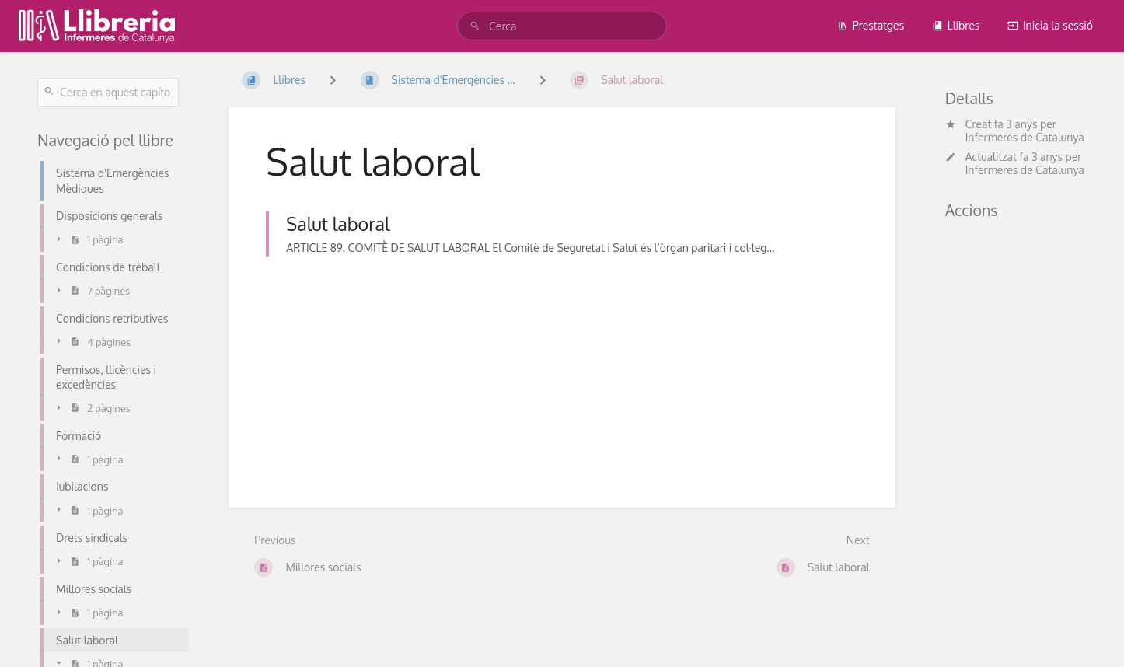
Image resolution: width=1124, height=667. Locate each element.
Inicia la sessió (1050, 25)
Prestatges (870, 25)
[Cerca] (477, 26)
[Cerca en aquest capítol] (108, 92)
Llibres (956, 25)
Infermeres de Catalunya (1024, 137)
